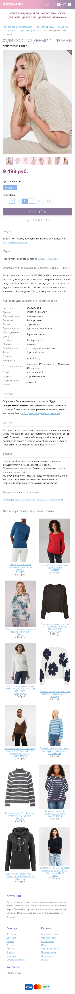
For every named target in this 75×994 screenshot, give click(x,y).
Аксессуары (48, 13)
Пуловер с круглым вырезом (19, 499)
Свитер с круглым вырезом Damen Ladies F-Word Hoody (20, 876)
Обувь (61, 13)
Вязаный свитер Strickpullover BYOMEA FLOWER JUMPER (55, 694)
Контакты (11, 934)
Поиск (44, 959)
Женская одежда (20, 13)
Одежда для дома (50, 948)
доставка (50, 444)
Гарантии (11, 956)
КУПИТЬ (37, 212)
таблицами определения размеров (40, 413)
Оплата (10, 941)
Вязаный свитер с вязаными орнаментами (55, 567)
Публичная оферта (16, 959)
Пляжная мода (48, 952)
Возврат (10, 945)
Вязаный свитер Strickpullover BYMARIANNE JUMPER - (20, 816)
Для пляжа (44, 17)
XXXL (49, 201)
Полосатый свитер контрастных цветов (54, 813)
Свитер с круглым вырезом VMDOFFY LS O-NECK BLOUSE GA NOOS (20, 690)
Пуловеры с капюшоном (49, 499)
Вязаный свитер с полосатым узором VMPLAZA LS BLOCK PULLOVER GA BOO (20, 752)
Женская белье (49, 938)
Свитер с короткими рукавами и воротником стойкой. (20, 568)
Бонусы (10, 952)
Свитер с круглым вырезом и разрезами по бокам (20, 632)
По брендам (47, 956)
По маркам (59, 17)
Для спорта (29, 17)
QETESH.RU (12, 4)
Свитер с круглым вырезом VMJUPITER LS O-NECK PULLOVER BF (55, 628)
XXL (40, 201)
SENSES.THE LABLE (48, 258)
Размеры (11, 948)
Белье (36, 13)
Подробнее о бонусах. (15, 242)
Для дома (14, 17)
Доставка (11, 938)
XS (32, 201)
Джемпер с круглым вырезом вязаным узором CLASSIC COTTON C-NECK (55, 872)
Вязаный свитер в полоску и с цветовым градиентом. (55, 751)
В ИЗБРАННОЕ (37, 220)
